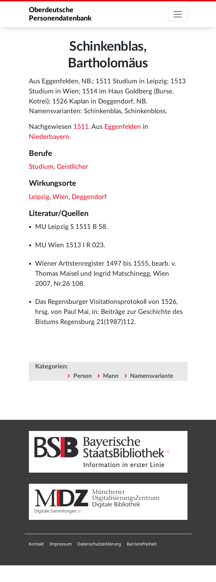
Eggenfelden (122, 127)
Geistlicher (72, 167)
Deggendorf (89, 197)
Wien (61, 197)
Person (82, 376)
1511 (81, 127)
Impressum (60, 544)
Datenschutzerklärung (99, 544)
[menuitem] (36, 544)
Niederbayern (49, 137)
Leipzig (39, 197)
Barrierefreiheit (142, 544)
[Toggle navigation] (177, 14)
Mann (111, 376)
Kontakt (36, 544)
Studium (41, 167)
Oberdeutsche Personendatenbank (60, 14)
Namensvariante (151, 376)
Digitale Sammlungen (55, 511)
